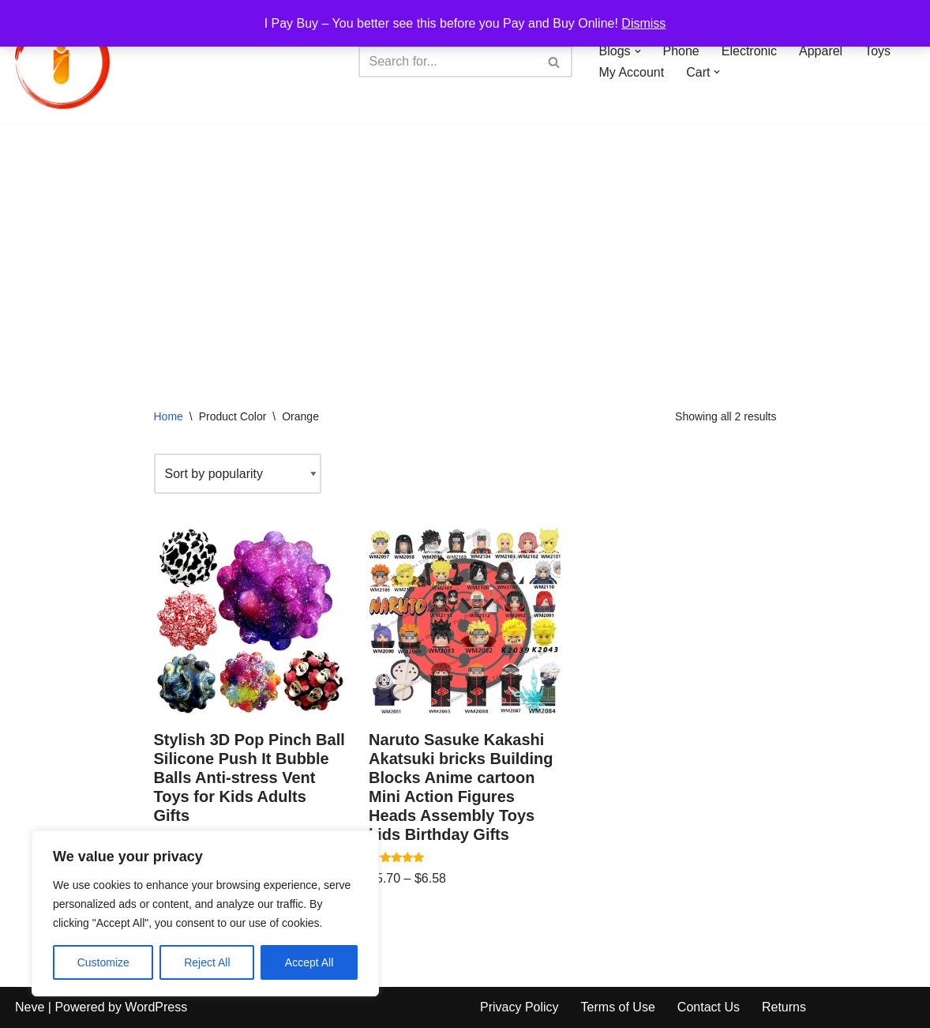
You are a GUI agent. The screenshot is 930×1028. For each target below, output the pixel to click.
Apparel (820, 51)
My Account (632, 72)
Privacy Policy (519, 1007)
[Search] (447, 61)
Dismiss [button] (643, 23)
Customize (103, 962)
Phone (681, 51)
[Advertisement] (465, 241)
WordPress (156, 1007)
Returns (784, 1007)
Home (168, 416)
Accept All (309, 962)
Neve (29, 1007)
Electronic (749, 51)
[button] (638, 51)
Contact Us (708, 1007)
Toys (877, 51)
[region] (205, 913)
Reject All (207, 962)
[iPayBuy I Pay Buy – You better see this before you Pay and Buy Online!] (62, 61)
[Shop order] (237, 474)
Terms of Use (618, 1007)
